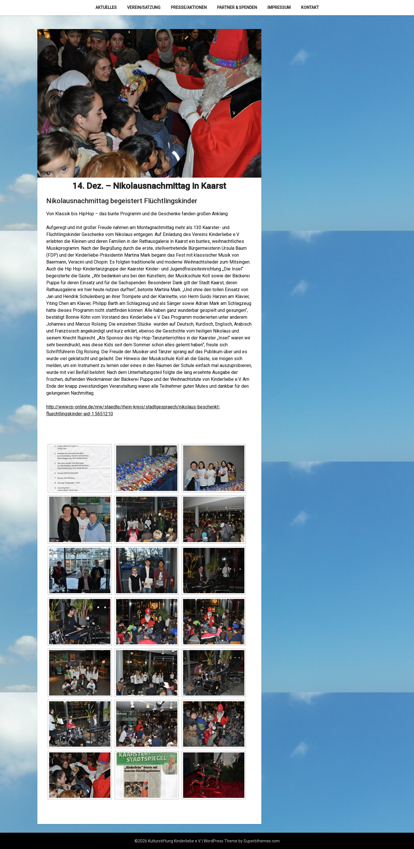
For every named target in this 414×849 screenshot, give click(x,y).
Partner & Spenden (237, 7)
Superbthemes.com (262, 841)
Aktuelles (106, 7)
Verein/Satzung (143, 7)
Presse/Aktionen (189, 7)
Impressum (279, 7)
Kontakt (310, 7)
